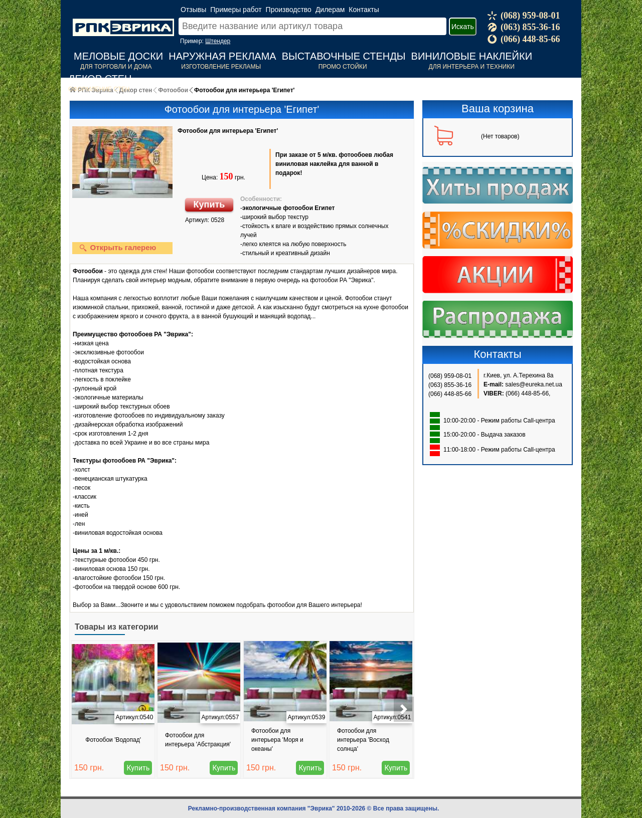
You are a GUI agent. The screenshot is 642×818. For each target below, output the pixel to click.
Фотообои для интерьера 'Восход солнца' (363, 739)
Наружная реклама (222, 56)
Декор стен (100, 78)
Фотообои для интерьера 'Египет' (228, 130)
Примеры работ (235, 10)
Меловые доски (118, 56)
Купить (209, 204)
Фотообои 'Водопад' (113, 739)
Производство (288, 10)
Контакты (364, 10)
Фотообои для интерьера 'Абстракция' (198, 740)
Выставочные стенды (344, 56)
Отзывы (193, 10)
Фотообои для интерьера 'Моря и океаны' (277, 739)
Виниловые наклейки (471, 56)
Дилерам (330, 10)
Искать (462, 27)
